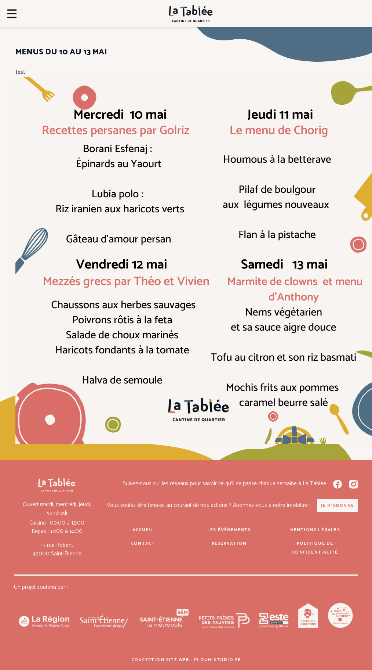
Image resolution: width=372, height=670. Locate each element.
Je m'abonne (337, 505)
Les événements (229, 529)
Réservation (229, 543)
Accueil (142, 529)
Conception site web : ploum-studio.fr (186, 659)
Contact (143, 543)
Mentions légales (315, 529)
